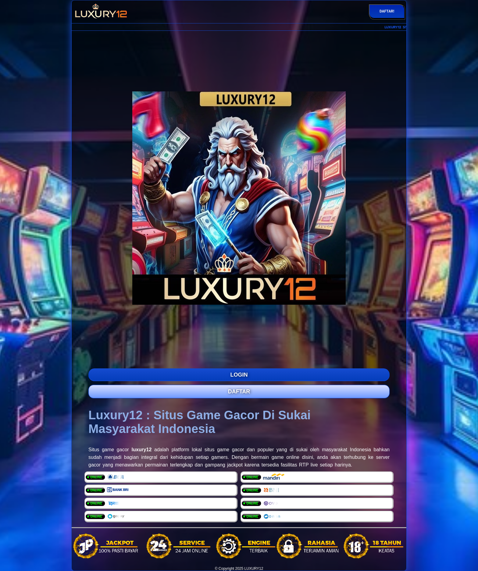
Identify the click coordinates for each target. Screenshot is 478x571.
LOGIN (239, 375)
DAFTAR (239, 391)
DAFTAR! (387, 11)
